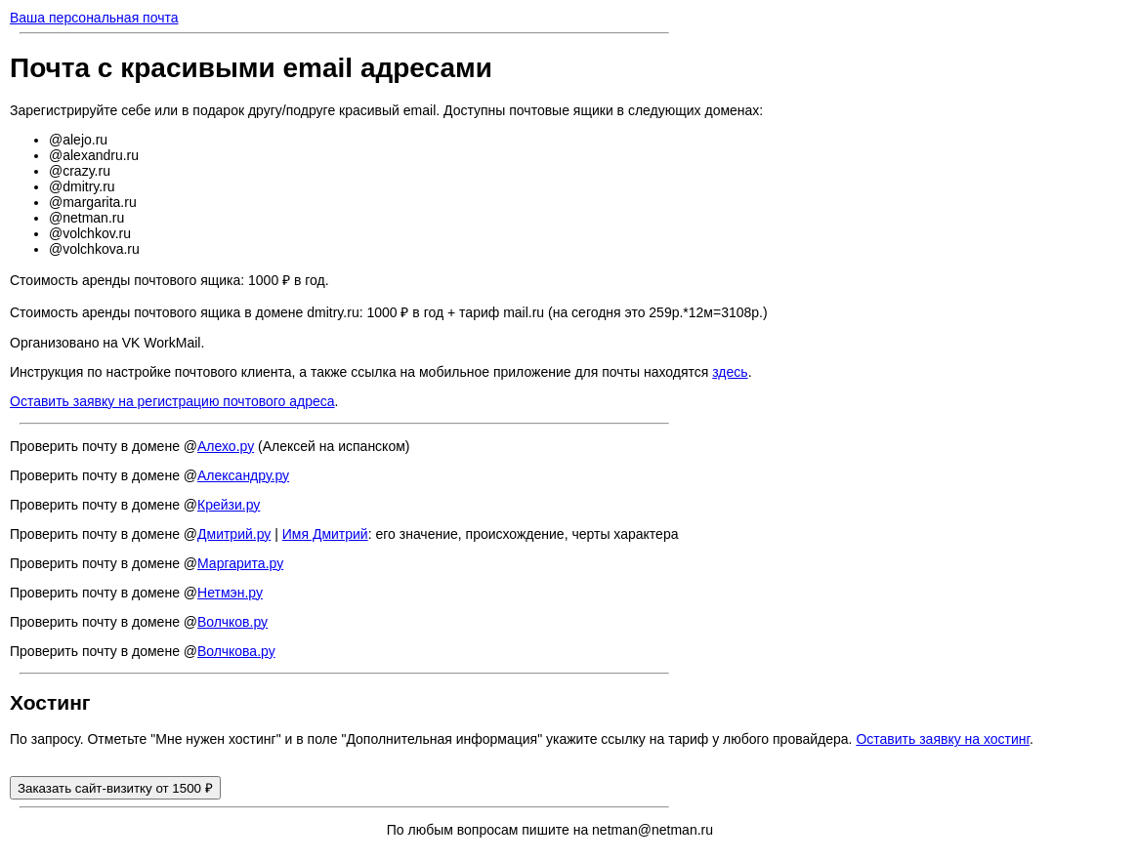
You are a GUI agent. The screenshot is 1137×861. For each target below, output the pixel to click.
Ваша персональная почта (94, 17)
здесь (729, 372)
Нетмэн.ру (230, 592)
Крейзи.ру (228, 504)
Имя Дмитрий (325, 534)
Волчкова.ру (236, 651)
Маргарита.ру (240, 563)
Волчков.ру (232, 622)
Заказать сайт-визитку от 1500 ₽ (115, 788)
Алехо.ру (225, 446)
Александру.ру (243, 475)
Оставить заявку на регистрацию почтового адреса (172, 401)
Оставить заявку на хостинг (943, 739)
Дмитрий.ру (234, 534)
